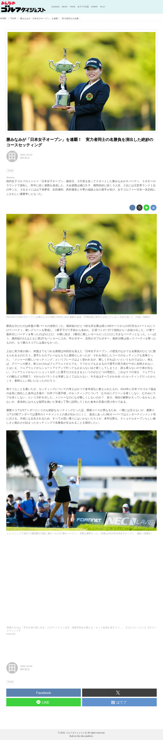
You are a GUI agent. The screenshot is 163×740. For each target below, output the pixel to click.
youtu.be (10, 634)
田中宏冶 (24, 158)
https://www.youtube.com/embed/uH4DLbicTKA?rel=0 (81, 582)
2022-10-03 (26, 154)
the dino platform (85, 736)
